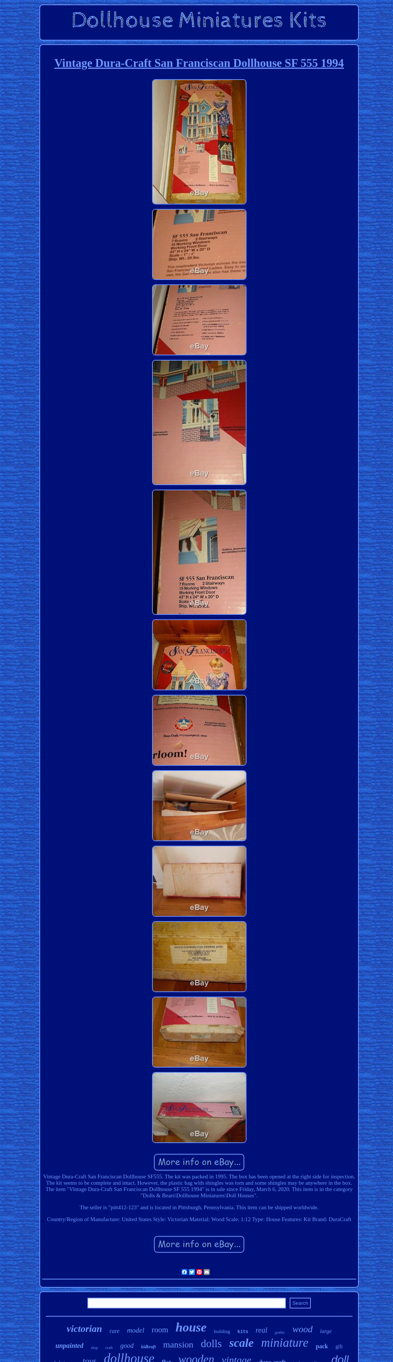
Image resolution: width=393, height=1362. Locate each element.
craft (109, 1347)
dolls (211, 1343)
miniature (284, 1342)
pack (322, 1346)
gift (338, 1346)
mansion (178, 1344)
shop (94, 1348)
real (261, 1330)
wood (303, 1329)
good (126, 1345)
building (222, 1331)
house (190, 1327)
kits (243, 1331)
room (160, 1329)
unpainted (69, 1345)
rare (115, 1331)
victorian (84, 1328)
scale (241, 1342)
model (135, 1330)
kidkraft (148, 1346)
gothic (280, 1332)
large (326, 1331)
